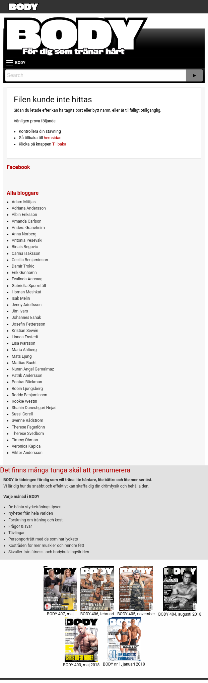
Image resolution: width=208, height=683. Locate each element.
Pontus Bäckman (27, 382)
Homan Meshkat (26, 292)
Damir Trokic (23, 266)
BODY (20, 62)
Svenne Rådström (27, 420)
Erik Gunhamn (24, 272)
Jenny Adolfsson (27, 304)
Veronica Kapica (26, 446)
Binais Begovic (25, 246)
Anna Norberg (24, 234)
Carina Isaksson (26, 253)
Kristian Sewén (25, 330)
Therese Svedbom (28, 433)
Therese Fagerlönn (28, 427)
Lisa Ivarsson (24, 343)
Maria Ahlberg (24, 349)
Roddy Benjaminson (29, 395)
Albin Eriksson (24, 214)
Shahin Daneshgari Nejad (34, 407)
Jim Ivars (20, 311)
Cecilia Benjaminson (30, 260)
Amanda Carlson (27, 221)
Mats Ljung (21, 356)
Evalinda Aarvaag (27, 279)
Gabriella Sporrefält (29, 285)
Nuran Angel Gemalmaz (33, 369)
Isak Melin (21, 298)
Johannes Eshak (26, 317)
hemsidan (53, 137)
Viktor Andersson (27, 452)
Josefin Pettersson (28, 324)
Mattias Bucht (24, 362)
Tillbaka (59, 144)
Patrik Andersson (27, 375)
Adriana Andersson (29, 208)
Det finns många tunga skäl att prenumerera (65, 470)
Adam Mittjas (24, 202)
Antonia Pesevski (27, 240)
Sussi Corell (22, 414)
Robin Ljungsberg (27, 388)
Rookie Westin (24, 401)
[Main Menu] (9, 62)
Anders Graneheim (28, 227)
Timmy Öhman (25, 440)
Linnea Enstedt (25, 337)
